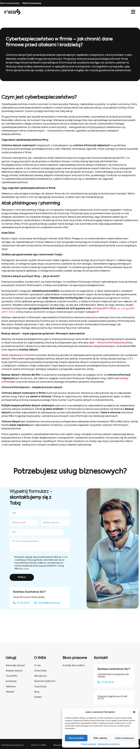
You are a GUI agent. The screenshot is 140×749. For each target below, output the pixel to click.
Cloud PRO (11, 676)
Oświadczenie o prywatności (108, 744)
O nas (37, 665)
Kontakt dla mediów (73, 665)
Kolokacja (11, 681)
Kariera (37, 697)
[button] (134, 712)
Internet (10, 692)
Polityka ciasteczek (88, 744)
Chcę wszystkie (76, 738)
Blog (36, 692)
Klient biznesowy (32, 3)
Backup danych (14, 671)
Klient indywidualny (10, 3)
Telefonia (10, 687)
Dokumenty (40, 671)
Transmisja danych (15, 665)
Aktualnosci (40, 676)
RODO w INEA (38, 745)
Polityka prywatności (12, 745)
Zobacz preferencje (124, 738)
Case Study (40, 687)
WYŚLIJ (22, 577)
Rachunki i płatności (44, 681)
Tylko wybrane (100, 738)
